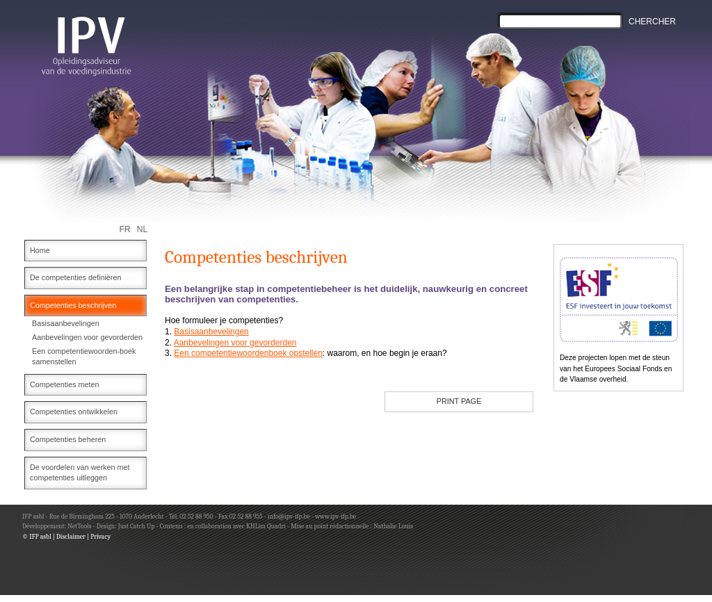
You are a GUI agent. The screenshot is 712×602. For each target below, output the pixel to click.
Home (40, 250)
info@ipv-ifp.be (288, 516)
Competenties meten (64, 384)
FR (125, 229)
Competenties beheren (68, 439)
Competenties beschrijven (73, 305)
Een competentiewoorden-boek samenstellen (84, 356)
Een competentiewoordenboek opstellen (248, 353)
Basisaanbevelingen (65, 323)
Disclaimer (71, 536)
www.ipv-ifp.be (335, 516)
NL (142, 229)
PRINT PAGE (459, 401)
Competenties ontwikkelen (74, 411)
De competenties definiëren (75, 277)
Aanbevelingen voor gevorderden (87, 337)
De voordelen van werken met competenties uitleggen (79, 472)
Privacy (100, 536)
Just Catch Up (136, 526)
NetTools (79, 526)
